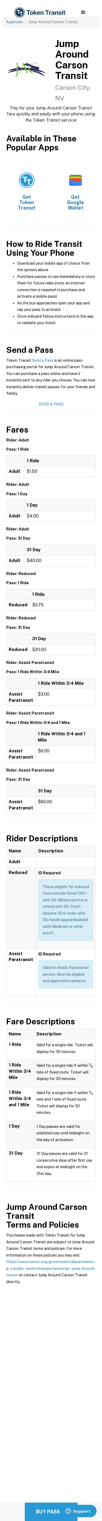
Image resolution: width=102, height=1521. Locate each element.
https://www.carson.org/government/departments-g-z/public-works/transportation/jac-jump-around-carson (51, 1268)
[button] (83, 12)
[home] (39, 12)
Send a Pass (42, 360)
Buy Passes (51, 1512)
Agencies (14, 22)
